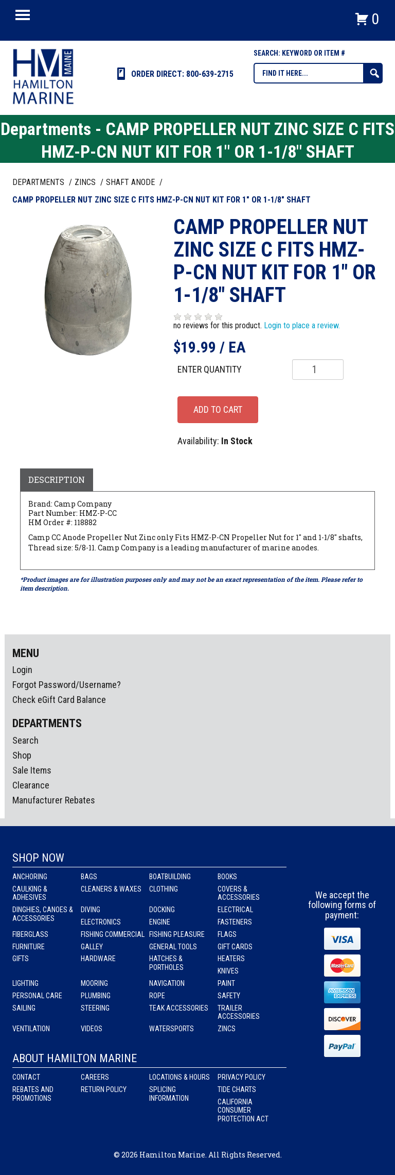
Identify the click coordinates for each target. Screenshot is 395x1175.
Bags (89, 876)
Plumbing (96, 996)
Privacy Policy (241, 1077)
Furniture (28, 947)
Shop (21, 755)
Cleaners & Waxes (111, 889)
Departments (39, 182)
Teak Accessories (178, 1008)
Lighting (25, 983)
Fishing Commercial (113, 934)
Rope (157, 996)
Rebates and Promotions (32, 1093)
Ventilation (31, 1029)
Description (56, 479)
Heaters (231, 958)
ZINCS (86, 182)
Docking (162, 909)
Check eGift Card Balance (59, 699)
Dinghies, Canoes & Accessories (42, 913)
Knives (228, 971)
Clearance (30, 785)
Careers (95, 1077)
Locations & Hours (179, 1077)
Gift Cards (235, 947)
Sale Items (31, 770)
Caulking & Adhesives (29, 893)
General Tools (173, 947)
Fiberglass (30, 934)
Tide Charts (237, 1089)
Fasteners (235, 922)
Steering (95, 1008)
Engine (159, 922)
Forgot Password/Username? (66, 684)
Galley (92, 947)
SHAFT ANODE (131, 182)
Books (227, 876)
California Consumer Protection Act (243, 1110)
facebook (323, 871)
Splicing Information (169, 1093)
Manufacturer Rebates (53, 800)
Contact (26, 1077)
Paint (226, 983)
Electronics (101, 922)
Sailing (23, 1008)
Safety (229, 996)
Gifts (20, 958)
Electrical (235, 909)
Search (25, 740)
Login (22, 669)
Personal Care (37, 996)
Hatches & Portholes (166, 962)
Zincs (227, 1029)
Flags (227, 934)
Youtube (361, 871)
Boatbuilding (170, 876)
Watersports (171, 1029)
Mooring (94, 983)
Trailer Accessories (239, 1012)
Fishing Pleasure (177, 934)
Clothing (163, 889)
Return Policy (104, 1089)
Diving (90, 909)
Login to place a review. (302, 325)
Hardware (98, 958)
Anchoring (29, 876)
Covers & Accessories (239, 893)
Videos (91, 1029)
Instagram (342, 871)
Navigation (167, 983)
